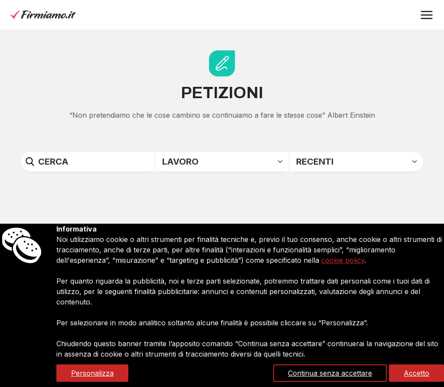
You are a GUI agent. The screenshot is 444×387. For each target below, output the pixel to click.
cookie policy (342, 260)
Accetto (416, 373)
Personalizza (92, 373)
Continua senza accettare (330, 373)
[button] (426, 15)
